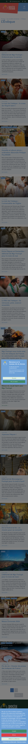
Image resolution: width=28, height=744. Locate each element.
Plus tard (14, 378)
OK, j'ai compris (14, 381)
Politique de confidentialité (9, 742)
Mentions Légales (21, 742)
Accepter (14, 731)
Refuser (14, 735)
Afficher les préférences (14, 738)
